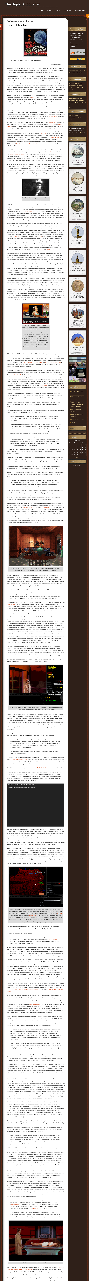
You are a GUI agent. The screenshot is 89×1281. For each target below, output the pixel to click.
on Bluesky (81, 132)
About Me (50, 10)
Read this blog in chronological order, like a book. (76, 118)
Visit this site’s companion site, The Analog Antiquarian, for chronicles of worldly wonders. (77, 73)
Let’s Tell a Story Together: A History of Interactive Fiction (77, 404)
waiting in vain (43, 385)
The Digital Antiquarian (22, 4)
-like (16, 236)
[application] (35, 805)
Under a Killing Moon (18, 25)
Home (42, 10)
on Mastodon (72, 135)
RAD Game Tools (34, 1194)
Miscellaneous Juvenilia (77, 419)
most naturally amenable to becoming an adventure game (22, 989)
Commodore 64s (52, 122)
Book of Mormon (15, 1204)
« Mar (76, 457)
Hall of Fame (68, 10)
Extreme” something (37, 1208)
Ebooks (58, 10)
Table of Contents (80, 10)
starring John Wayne (54, 137)
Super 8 (33, 97)
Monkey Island (53, 939)
